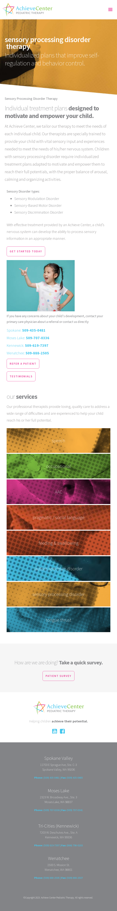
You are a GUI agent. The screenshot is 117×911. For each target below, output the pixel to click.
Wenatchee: (28, 353)
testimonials (21, 376)
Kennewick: (27, 345)
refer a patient (23, 363)
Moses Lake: (28, 338)
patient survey (58, 676)
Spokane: (26, 330)
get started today (26, 251)
